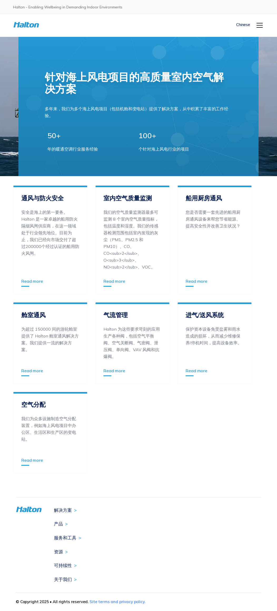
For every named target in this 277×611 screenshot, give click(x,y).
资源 (58, 551)
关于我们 (63, 579)
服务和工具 (65, 537)
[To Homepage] (34, 25)
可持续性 (63, 565)
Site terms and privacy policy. (117, 601)
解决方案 (63, 510)
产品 (58, 523)
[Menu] (259, 25)
